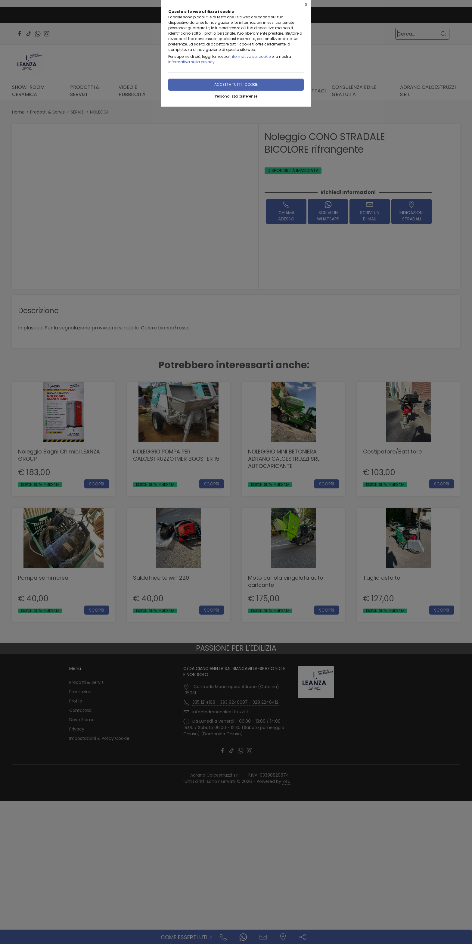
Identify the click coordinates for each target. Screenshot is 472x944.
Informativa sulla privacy (191, 61)
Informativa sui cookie (250, 56)
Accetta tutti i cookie (236, 84)
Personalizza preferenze (236, 96)
